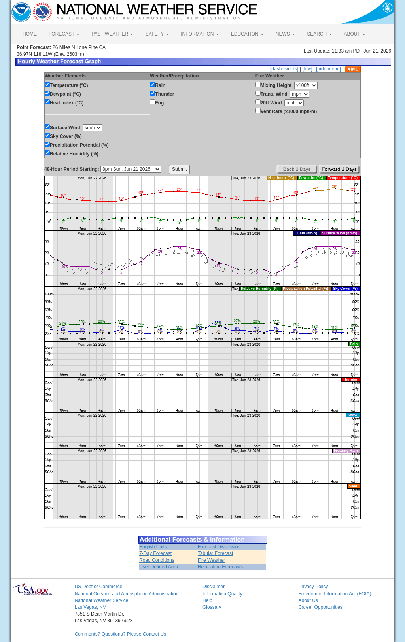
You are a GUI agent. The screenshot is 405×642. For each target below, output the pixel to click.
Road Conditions (156, 560)
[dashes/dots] (284, 69)
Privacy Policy (313, 586)
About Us (308, 600)
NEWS (285, 34)
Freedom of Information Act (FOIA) (334, 594)
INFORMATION (200, 34)
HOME (30, 34)
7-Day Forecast (155, 553)
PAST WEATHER (112, 34)
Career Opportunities (320, 607)
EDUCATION (247, 34)
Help (207, 600)
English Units (153, 546)
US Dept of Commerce (99, 586)
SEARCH (319, 34)
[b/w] (307, 69)
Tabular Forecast (215, 553)
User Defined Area (158, 567)
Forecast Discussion (219, 546)
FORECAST (64, 34)
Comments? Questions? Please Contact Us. (121, 634)
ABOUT (354, 34)
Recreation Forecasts (220, 567)
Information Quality (222, 594)
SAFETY (157, 34)
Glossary (211, 607)
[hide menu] (328, 69)
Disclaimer (213, 586)
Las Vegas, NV (90, 607)
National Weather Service (102, 600)
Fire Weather (211, 560)
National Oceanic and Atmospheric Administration (127, 594)
